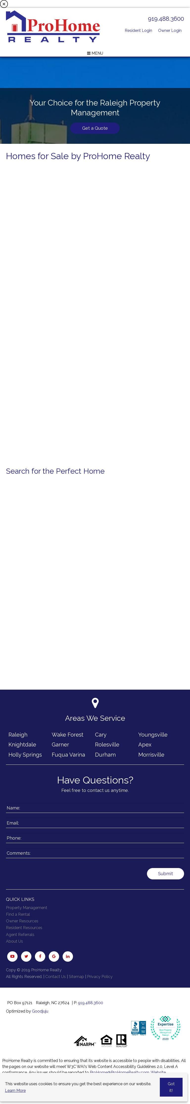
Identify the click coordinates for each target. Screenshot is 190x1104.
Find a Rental (18, 914)
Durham (105, 754)
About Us (14, 941)
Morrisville (151, 754)
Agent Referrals (20, 934)
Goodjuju (40, 1011)
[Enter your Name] (95, 808)
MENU (95, 53)
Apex (144, 744)
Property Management (26, 907)
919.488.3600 (166, 18)
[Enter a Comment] (95, 853)
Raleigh (17, 734)
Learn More (15, 1090)
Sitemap (76, 976)
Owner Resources (22, 921)
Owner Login (170, 30)
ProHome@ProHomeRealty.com (119, 1072)
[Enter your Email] (95, 823)
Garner (60, 744)
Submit (165, 873)
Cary (101, 734)
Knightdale (22, 744)
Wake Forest (67, 734)
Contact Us (55, 976)
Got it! (171, 1087)
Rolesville (107, 744)
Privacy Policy (100, 976)
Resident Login (138, 30)
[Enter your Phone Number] (95, 838)
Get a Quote (95, 128)
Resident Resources (24, 927)
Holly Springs (25, 754)
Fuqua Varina (68, 754)
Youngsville (152, 734)
